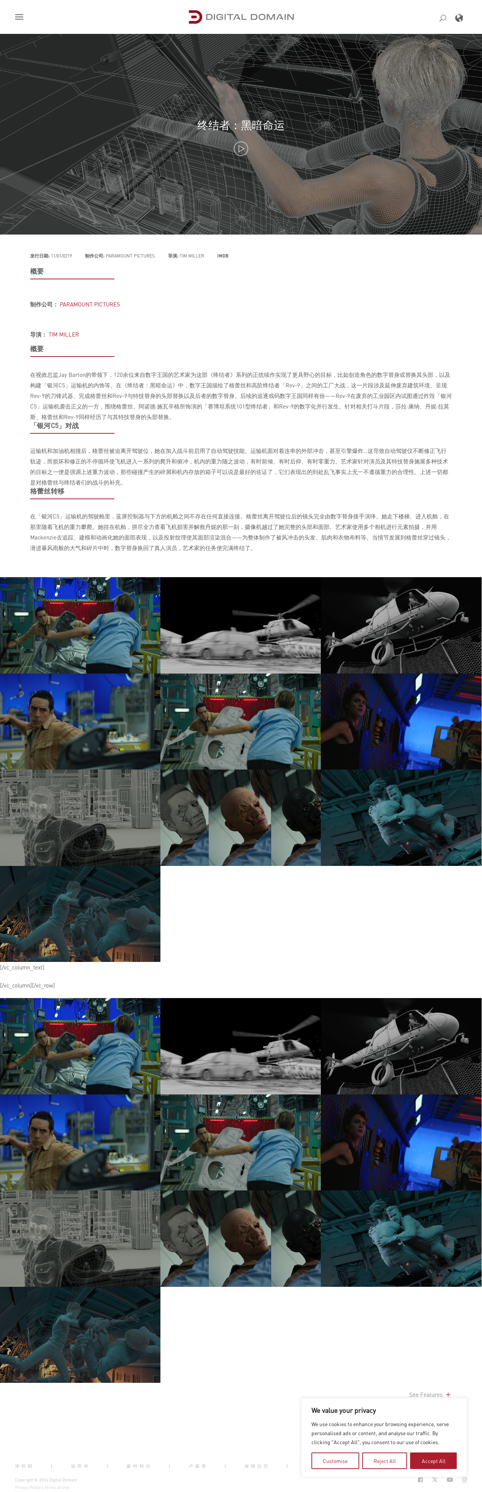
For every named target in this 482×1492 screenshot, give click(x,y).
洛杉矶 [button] (24, 1466)
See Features (430, 1394)
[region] (384, 1437)
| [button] (52, 1466)
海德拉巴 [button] (257, 1466)
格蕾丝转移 (47, 491)
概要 (37, 271)
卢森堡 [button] (198, 1466)
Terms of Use (56, 1487)
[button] (20, 18)
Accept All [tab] (433, 1460)
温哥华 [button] (80, 1466)
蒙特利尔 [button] (139, 1466)
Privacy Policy (28, 1487)
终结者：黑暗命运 (241, 124)
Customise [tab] (335, 1460)
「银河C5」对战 (54, 425)
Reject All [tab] (385, 1460)
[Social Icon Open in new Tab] (420, 1479)
